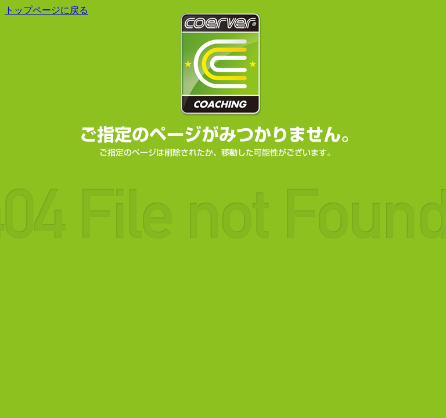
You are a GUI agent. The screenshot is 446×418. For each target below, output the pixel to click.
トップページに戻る (46, 10)
